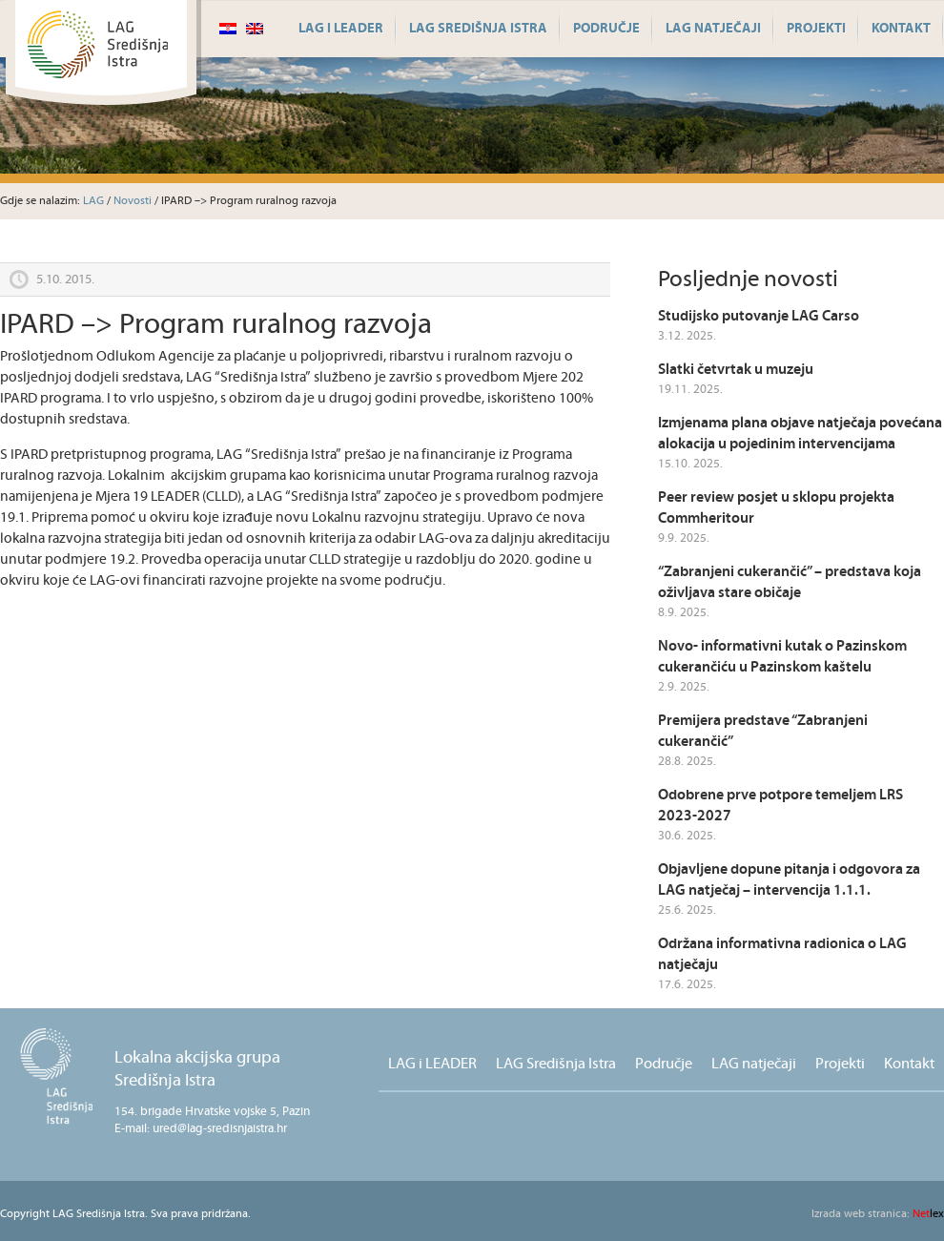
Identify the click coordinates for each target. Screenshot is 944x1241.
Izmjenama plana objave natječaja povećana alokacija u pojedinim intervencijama (800, 433)
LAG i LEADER (340, 28)
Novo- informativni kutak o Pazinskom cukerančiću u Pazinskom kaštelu (782, 656)
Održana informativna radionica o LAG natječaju (782, 954)
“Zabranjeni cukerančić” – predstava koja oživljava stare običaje (789, 582)
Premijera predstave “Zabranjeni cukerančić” (763, 731)
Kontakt (901, 28)
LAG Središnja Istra (478, 28)
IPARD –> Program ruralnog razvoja (216, 325)
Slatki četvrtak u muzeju (735, 370)
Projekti (816, 28)
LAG (93, 201)
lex (877, 1214)
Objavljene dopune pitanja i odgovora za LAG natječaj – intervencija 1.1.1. (789, 880)
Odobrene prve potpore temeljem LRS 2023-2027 (780, 805)
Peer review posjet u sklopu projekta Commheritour (776, 508)
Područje (606, 28)
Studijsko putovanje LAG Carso (758, 316)
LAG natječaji (713, 28)
